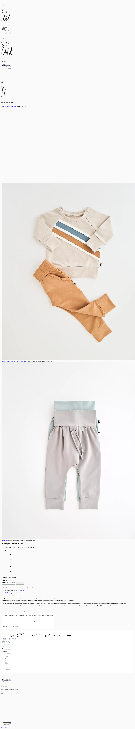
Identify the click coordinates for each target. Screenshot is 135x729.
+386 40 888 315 (6, 642)
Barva (5, 564)
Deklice (8, 106)
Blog (4, 29)
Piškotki (6, 656)
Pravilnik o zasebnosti (9, 654)
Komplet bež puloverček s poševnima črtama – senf (14, 361)
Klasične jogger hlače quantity (9, 582)
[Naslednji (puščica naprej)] (2, 693)
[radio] (13, 554)
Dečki (6, 662)
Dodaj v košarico (20, 583)
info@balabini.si (6, 644)
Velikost (5, 577)
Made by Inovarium (4, 727)
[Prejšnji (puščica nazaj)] (1, 693)
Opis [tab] (6, 592)
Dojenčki (7, 664)
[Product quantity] (8, 584)
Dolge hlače (13, 106)
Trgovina (5, 27)
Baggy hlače (5, 540)
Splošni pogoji (8, 653)
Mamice (6, 663)
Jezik (3, 648)
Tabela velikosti (8, 669)
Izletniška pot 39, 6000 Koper (9, 639)
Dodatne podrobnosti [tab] (12, 592)
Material (5, 580)
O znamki (5, 28)
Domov (4, 106)
